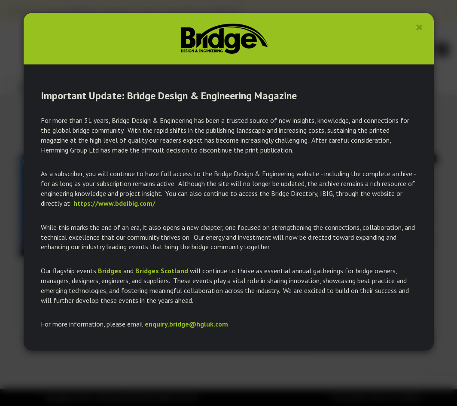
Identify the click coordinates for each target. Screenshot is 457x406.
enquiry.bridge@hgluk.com (186, 324)
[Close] (419, 27)
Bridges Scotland (161, 270)
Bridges (110, 270)
